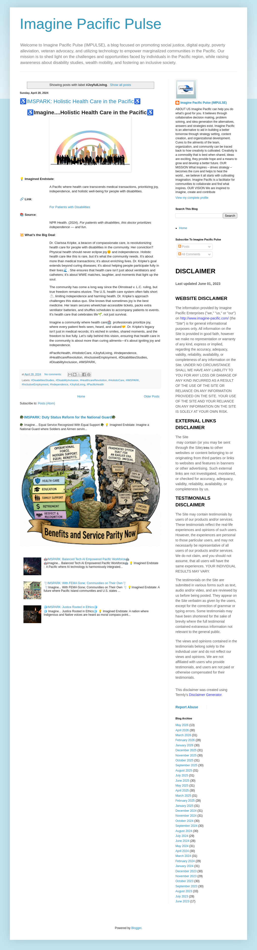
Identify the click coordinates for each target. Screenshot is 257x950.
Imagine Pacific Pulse (91, 24)
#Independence (59, 384)
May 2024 (182, 846)
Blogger (136, 928)
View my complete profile (191, 197)
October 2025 (184, 760)
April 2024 (182, 851)
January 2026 (184, 745)
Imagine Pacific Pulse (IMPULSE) (203, 102)
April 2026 (182, 730)
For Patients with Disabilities (69, 207)
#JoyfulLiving (77, 384)
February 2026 (185, 740)
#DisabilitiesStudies (42, 380)
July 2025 (181, 775)
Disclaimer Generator (205, 695)
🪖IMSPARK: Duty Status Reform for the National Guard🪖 (68, 417)
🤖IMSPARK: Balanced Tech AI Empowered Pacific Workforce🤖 (86, 559)
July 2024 (181, 836)
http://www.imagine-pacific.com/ (204, 318)
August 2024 (183, 831)
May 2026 (182, 725)
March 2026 (183, 735)
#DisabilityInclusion (67, 380)
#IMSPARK (132, 380)
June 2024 (182, 841)
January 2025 (184, 806)
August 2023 (183, 891)
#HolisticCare (116, 380)
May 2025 (182, 785)
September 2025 (186, 765)
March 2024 (183, 856)
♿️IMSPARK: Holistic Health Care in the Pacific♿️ (80, 101)
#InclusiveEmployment (35, 384)
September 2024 (186, 826)
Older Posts (151, 396)
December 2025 (185, 750)
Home (81, 396)
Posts (183, 246)
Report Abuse (186, 707)
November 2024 (185, 815)
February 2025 (185, 800)
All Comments (189, 254)
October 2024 (184, 821)
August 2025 (183, 770)
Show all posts (120, 85)
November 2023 (185, 876)
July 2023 (181, 896)
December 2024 (185, 810)
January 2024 (184, 866)
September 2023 (186, 886)
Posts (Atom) (46, 403)
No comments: (53, 374)
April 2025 (182, 790)
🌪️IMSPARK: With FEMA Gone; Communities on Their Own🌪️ (85, 583)
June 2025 (182, 780)
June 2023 (182, 901)
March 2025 (183, 795)
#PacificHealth (95, 384)
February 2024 (185, 861)
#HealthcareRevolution (93, 380)
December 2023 (185, 871)
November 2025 (185, 755)
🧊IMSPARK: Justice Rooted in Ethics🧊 (71, 607)
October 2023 (184, 881)
